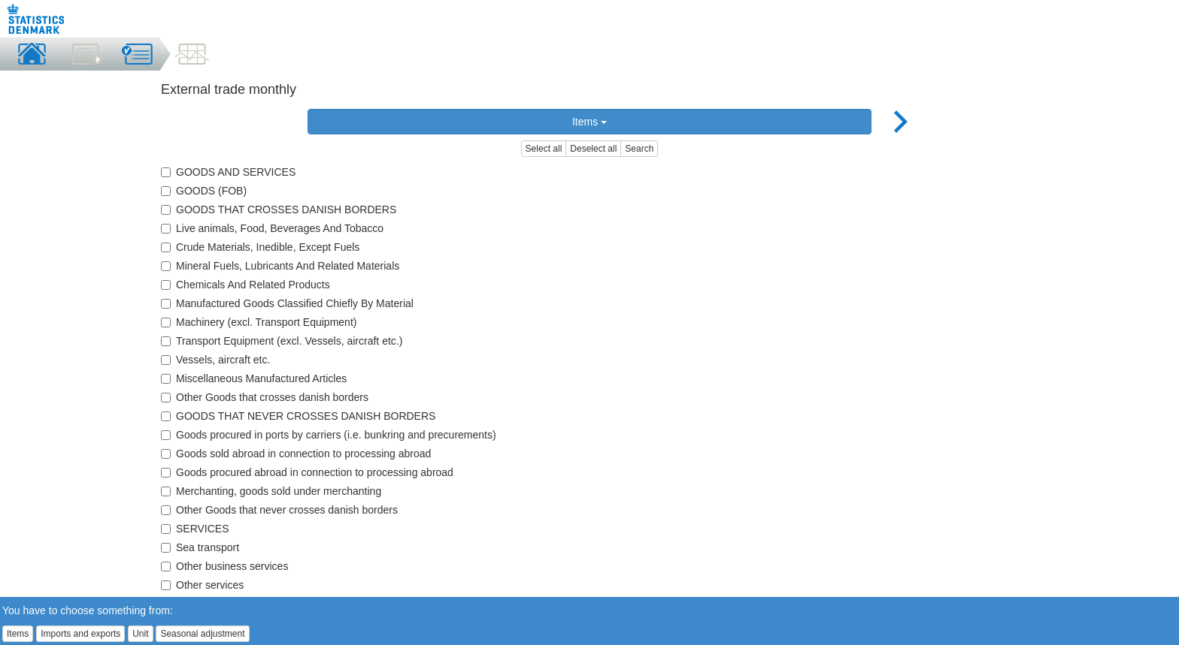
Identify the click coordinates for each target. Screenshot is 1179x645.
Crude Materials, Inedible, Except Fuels (260, 247)
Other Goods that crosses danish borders (264, 397)
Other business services (224, 566)
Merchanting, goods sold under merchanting (271, 491)
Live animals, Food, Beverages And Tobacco (272, 228)
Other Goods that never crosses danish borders (279, 510)
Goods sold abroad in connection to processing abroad (296, 454)
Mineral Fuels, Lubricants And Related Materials (280, 266)
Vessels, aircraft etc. (215, 360)
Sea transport (200, 547)
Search (639, 148)
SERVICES (195, 529)
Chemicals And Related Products (245, 285)
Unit (140, 633)
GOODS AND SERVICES (228, 172)
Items (589, 122)
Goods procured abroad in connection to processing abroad (307, 472)
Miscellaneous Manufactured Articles (254, 378)
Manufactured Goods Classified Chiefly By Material (287, 303)
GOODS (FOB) (204, 191)
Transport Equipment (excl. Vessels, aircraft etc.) (281, 341)
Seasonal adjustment (202, 633)
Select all (544, 148)
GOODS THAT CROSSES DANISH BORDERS (278, 209)
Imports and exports (80, 633)
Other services (202, 585)
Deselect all (593, 148)
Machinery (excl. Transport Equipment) (258, 322)
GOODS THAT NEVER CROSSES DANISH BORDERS (298, 416)
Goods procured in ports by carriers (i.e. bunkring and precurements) (328, 435)
